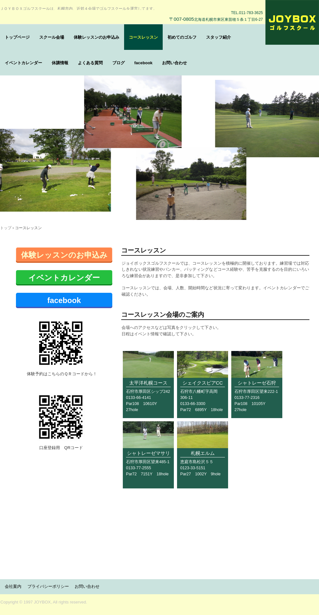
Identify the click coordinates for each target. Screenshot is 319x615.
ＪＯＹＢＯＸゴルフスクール (292, 22)
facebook (143, 62)
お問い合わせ (174, 62)
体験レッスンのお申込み (96, 37)
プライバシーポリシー (48, 586)
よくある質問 (90, 62)
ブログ (118, 62)
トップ (5, 228)
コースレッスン (143, 37)
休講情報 (60, 62)
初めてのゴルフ (182, 37)
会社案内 (13, 586)
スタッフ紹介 (218, 37)
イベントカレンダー (23, 62)
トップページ (17, 37)
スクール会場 (51, 37)
